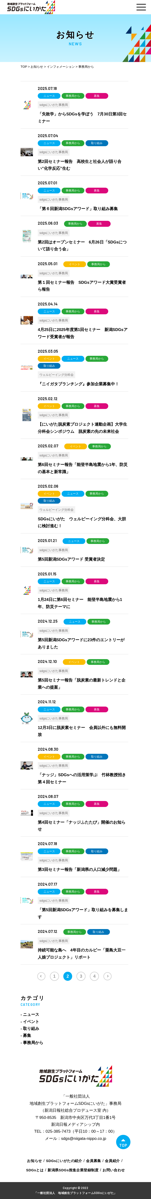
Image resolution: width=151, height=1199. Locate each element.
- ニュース (30, 1014)
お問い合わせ (113, 1170)
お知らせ (34, 1161)
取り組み (96, 143)
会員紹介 (112, 1161)
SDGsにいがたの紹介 (64, 1161)
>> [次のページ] (107, 976)
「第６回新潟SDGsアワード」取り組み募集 (78, 209)
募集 (97, 96)
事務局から (73, 96)
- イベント (30, 1021)
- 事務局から (32, 1042)
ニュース (49, 96)
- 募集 (26, 1036)
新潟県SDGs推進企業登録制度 (73, 1170)
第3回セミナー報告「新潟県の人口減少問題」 (79, 869)
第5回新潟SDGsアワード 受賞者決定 (71, 559)
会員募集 (93, 1161)
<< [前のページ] (41, 976)
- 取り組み (30, 1028)
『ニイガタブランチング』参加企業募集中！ (78, 384)
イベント (74, 264)
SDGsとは (34, 1170)
